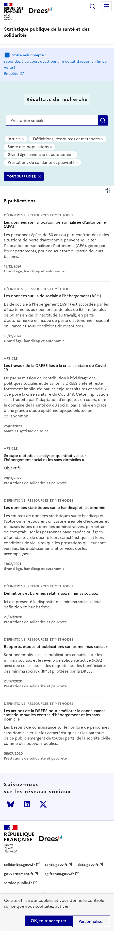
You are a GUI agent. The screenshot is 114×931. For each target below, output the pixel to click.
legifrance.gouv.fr (58, 873)
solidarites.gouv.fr (19, 864)
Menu (107, 6)
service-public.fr (18, 883)
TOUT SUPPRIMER (21, 176)
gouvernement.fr (19, 873)
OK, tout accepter (48, 921)
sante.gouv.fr (56, 864)
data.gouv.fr (88, 864)
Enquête (11, 73)
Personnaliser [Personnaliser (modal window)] (91, 921)
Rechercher (92, 6)
